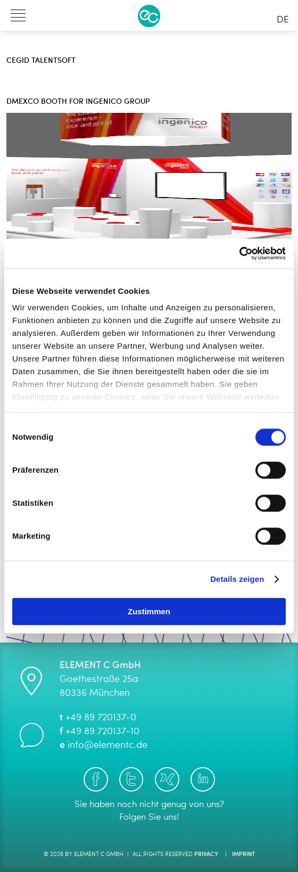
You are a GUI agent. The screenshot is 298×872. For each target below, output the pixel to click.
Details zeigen (237, 578)
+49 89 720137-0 (100, 717)
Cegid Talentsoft (41, 60)
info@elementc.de (107, 745)
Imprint (243, 855)
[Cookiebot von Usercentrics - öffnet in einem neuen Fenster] (239, 253)
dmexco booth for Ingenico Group (78, 101)
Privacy (206, 855)
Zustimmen (149, 611)
